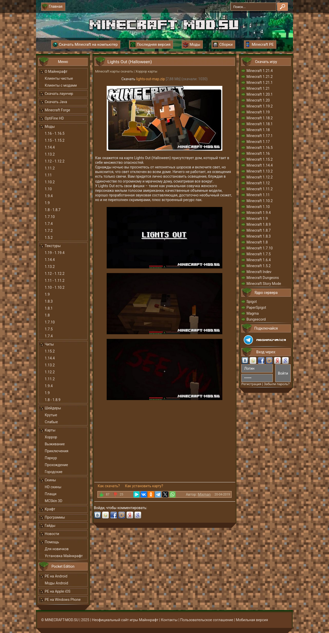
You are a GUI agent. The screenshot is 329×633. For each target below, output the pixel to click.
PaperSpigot (256, 307)
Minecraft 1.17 (258, 142)
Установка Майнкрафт (64, 556)
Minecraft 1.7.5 (258, 254)
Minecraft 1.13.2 (259, 171)
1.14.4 (50, 147)
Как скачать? (109, 486)
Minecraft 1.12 (258, 183)
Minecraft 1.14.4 (259, 165)
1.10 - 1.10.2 (55, 287)
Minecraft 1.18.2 (259, 118)
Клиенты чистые (59, 78)
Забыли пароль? (276, 384)
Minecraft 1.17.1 (259, 136)
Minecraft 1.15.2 (259, 159)
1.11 (48, 175)
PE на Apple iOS (57, 591)
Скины (50, 480)
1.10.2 (50, 182)
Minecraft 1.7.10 (259, 248)
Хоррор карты (146, 71)
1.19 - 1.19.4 (55, 253)
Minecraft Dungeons (262, 278)
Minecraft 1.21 (258, 88)
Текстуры (53, 246)
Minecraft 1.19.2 (259, 106)
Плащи (50, 494)
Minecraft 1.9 (257, 218)
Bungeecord (256, 319)
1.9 (47, 203)
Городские (53, 472)
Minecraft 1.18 (258, 130)
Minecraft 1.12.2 (259, 177)
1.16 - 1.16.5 (55, 133)
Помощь (52, 542)
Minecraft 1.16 (258, 153)
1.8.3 (49, 301)
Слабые (51, 422)
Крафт (50, 509)
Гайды (50, 525)
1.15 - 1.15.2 (55, 140)
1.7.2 (49, 231)
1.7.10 (50, 217)
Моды (50, 126)
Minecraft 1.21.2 (259, 77)
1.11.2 (50, 168)
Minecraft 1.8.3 (258, 236)
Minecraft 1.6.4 (258, 260)
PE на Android (56, 576)
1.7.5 (49, 329)
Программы (55, 517)
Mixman (204, 494)
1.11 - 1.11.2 (55, 280)
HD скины (53, 487)
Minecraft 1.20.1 (259, 94)
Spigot (251, 302)
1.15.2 (50, 351)
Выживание (55, 444)
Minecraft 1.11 (258, 195)
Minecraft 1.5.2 (258, 266)
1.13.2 (50, 154)
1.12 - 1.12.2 (55, 161)
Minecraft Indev (258, 272)
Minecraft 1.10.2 (259, 201)
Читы (49, 344)
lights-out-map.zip (150, 79)
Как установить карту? (144, 486)
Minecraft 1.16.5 (259, 148)
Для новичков (57, 549)
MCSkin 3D (53, 501)
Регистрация (251, 384)
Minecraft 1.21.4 (259, 71)
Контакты (169, 620)
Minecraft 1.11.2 (259, 189)
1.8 (47, 315)
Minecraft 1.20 (258, 100)
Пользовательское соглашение (206, 620)
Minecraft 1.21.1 (259, 82)
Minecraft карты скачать (114, 71)
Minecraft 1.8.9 (258, 224)
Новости (52, 534)
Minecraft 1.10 (258, 207)
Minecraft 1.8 (257, 242)
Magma (252, 313)
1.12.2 (50, 372)
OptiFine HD (54, 118)
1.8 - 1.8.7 (52, 210)
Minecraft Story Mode (263, 284)
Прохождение (56, 465)
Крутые (51, 415)
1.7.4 (49, 224)
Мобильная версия (252, 620)
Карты (50, 430)
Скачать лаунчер (59, 94)
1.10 (48, 189)
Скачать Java (56, 102)
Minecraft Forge (57, 110)
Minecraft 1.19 (258, 112)
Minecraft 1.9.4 (258, 213)
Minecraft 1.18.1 (259, 124)
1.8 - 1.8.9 (52, 400)
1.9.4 (49, 196)
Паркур (51, 458)
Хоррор (51, 437)
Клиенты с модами (61, 85)
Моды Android (56, 583)
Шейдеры (53, 408)
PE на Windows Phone (63, 600)
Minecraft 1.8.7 (258, 230)
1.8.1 (49, 308)
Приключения (56, 451)
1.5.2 (49, 238)
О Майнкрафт (56, 71)
